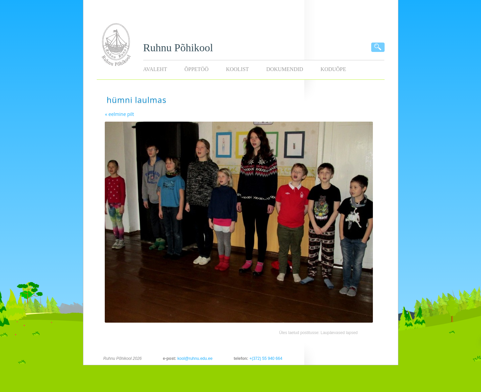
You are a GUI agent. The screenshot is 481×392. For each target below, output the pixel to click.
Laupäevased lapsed (339, 332)
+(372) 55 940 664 (265, 358)
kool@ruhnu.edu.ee (195, 358)
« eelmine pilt (119, 114)
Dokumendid (284, 69)
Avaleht (155, 69)
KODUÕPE (333, 69)
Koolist (237, 69)
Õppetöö (196, 69)
